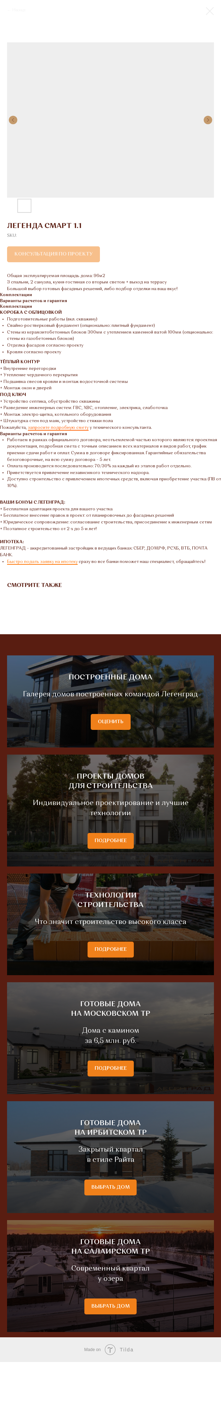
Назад (18, 10)
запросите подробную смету (58, 428)
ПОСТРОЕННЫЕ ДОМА (110, 688)
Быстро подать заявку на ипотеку (42, 562)
